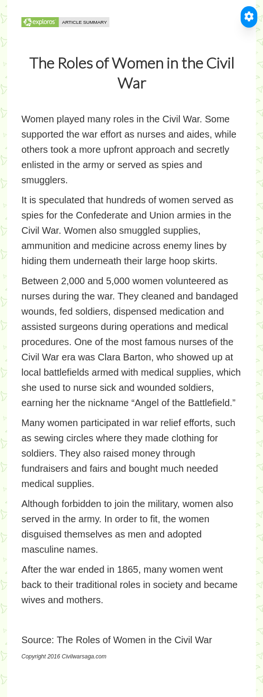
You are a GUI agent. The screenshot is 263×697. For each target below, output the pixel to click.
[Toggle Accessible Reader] (249, 17)
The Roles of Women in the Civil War (134, 640)
